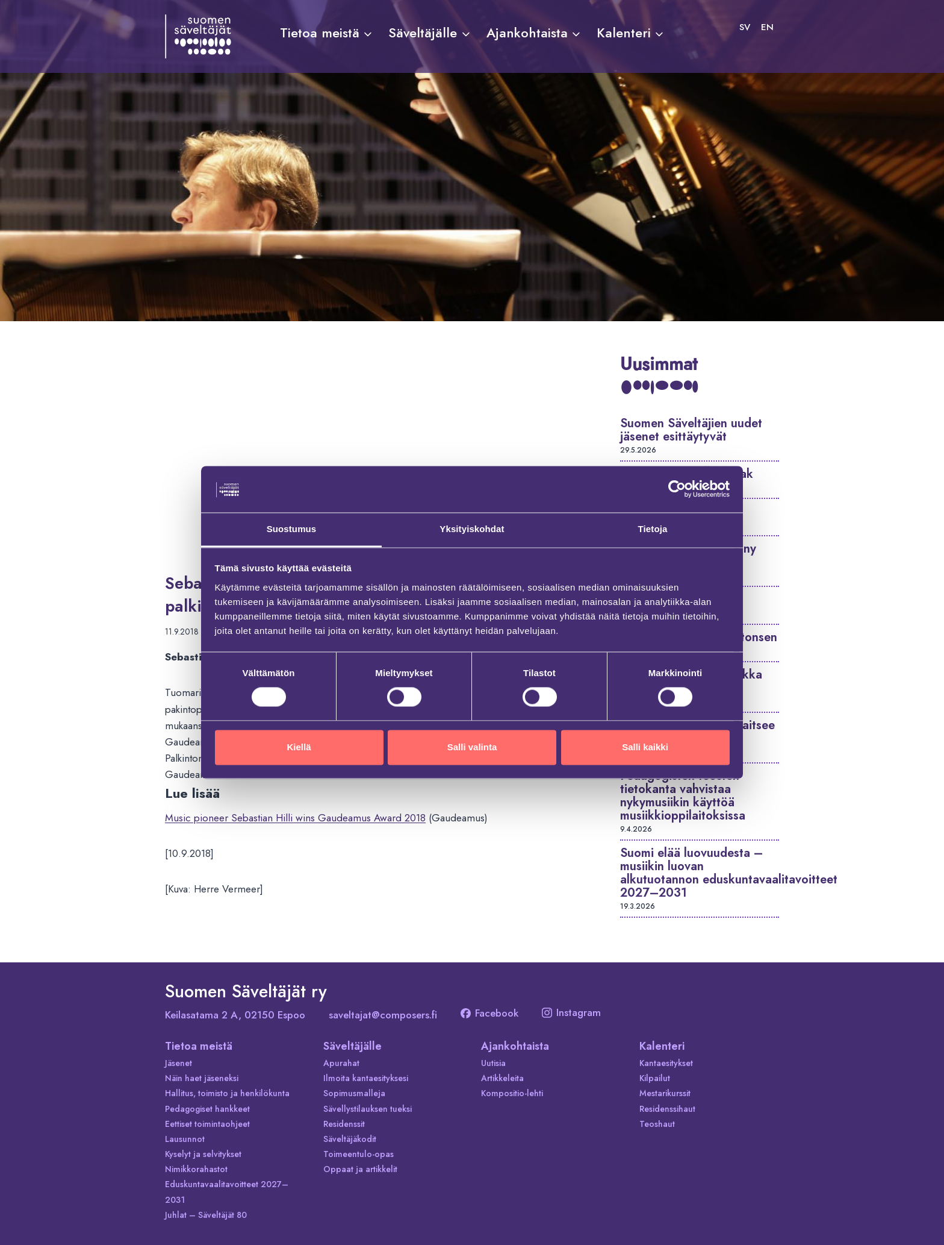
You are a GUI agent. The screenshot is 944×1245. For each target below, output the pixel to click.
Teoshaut (657, 1124)
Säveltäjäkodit (349, 1139)
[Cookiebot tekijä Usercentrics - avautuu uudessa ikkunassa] (677, 489)
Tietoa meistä (198, 1046)
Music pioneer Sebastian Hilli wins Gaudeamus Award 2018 (295, 818)
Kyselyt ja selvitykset (203, 1154)
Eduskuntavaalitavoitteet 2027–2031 (226, 1191)
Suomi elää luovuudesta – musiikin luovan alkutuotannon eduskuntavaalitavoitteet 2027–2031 (728, 873)
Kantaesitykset (666, 1063)
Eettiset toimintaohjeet (207, 1124)
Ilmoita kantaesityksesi (365, 1078)
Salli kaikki (645, 747)
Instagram (571, 1012)
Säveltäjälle (352, 1046)
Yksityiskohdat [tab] (471, 529)
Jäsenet (178, 1063)
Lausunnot (185, 1139)
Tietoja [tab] (653, 529)
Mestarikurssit (665, 1093)
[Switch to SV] (745, 27)
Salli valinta (472, 747)
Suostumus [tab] (292, 529)
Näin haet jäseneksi (201, 1078)
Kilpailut (654, 1078)
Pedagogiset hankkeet (207, 1109)
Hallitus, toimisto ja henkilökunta (227, 1093)
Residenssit (344, 1124)
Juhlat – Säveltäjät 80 (206, 1215)
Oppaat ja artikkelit (360, 1169)
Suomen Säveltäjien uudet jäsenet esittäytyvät (691, 430)
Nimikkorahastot (196, 1169)
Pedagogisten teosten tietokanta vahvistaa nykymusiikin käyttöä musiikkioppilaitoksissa (682, 795)
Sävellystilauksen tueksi (367, 1109)
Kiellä (299, 747)
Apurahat (341, 1063)
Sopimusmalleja (354, 1093)
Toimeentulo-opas (358, 1154)
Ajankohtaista (515, 1046)
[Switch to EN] (767, 27)
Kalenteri (662, 1046)
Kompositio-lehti (512, 1093)
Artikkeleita (502, 1078)
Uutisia (493, 1063)
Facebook (489, 1013)
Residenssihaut (667, 1109)
